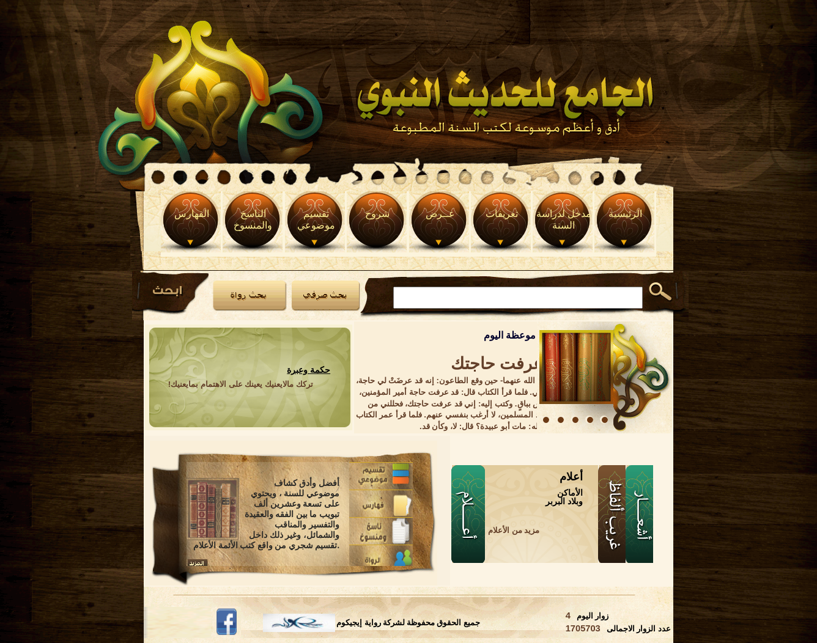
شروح (377, 213)
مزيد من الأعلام (513, 530)
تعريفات (502, 213)
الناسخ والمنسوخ (253, 219)
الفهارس (191, 213)
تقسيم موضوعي (316, 219)
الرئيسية (625, 213)
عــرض (440, 213)
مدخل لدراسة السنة (563, 219)
